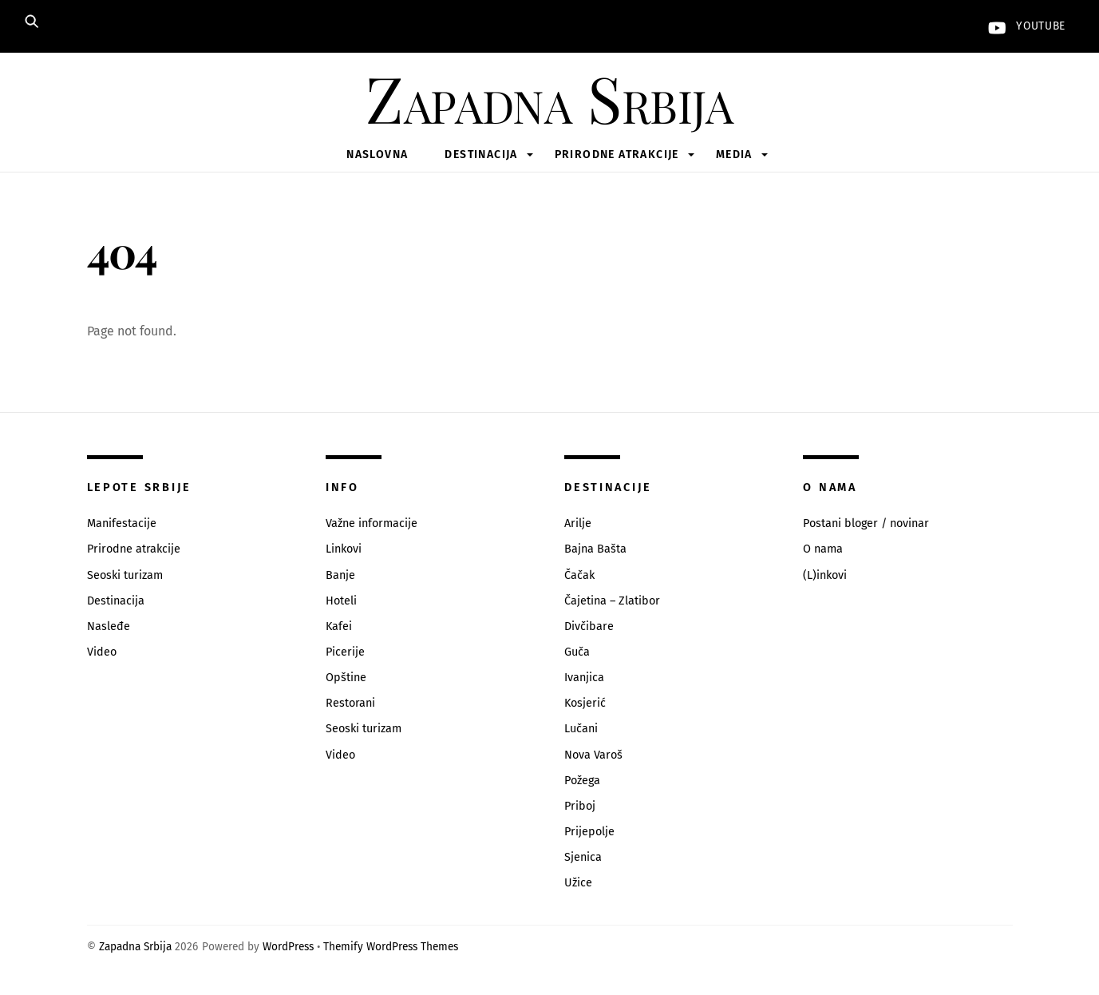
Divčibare (589, 626)
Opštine (346, 677)
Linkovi (344, 549)
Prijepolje (589, 831)
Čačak (579, 575)
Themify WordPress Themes (390, 946)
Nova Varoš (593, 755)
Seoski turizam (125, 575)
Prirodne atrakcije (617, 154)
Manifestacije (121, 523)
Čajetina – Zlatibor (612, 601)
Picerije (345, 652)
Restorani (350, 703)
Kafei (339, 626)
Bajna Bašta (595, 549)
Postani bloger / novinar (866, 523)
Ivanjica (584, 677)
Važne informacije (371, 523)
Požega (582, 780)
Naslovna (377, 154)
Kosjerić (585, 703)
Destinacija (481, 154)
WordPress (288, 946)
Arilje (577, 523)
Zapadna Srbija (135, 946)
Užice (578, 883)
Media (734, 154)
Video (102, 652)
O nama (823, 549)
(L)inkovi (825, 575)
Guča (577, 652)
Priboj (579, 806)
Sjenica (583, 857)
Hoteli (341, 601)
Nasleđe (108, 626)
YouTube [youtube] (1023, 26)
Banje (340, 575)
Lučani (581, 728)
